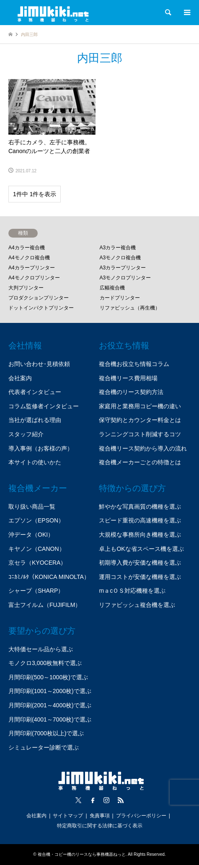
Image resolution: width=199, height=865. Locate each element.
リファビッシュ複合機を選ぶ (137, 604)
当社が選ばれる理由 (34, 420)
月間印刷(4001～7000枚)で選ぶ (49, 719)
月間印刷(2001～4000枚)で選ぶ (49, 705)
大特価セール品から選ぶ (40, 649)
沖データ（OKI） (31, 534)
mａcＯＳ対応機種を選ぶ (132, 590)
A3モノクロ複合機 (120, 258)
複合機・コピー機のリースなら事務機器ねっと (82, 854)
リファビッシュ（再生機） (130, 308)
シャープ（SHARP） (36, 590)
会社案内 (20, 378)
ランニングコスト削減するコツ (140, 434)
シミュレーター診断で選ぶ (43, 747)
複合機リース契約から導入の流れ (143, 448)
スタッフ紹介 (26, 434)
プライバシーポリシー (141, 816)
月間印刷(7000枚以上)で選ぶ (46, 733)
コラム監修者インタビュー (43, 406)
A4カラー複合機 (26, 248)
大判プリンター (26, 288)
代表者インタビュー (34, 392)
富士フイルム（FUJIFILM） (44, 604)
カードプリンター (120, 298)
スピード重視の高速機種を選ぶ (140, 520)
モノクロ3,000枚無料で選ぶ (45, 663)
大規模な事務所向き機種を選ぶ (140, 534)
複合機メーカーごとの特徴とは (140, 462)
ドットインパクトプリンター (41, 308)
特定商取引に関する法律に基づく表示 (99, 826)
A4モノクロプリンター (34, 278)
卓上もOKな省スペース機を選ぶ (141, 548)
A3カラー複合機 (118, 248)
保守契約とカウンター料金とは (140, 420)
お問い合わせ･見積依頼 (39, 364)
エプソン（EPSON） (36, 520)
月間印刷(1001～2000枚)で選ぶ (49, 691)
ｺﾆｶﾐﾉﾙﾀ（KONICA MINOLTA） (49, 576)
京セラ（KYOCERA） (37, 562)
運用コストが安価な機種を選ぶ (140, 576)
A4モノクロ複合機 (29, 258)
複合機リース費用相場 (128, 378)
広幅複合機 (112, 288)
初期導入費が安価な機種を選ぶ (140, 562)
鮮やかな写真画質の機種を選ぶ (140, 506)
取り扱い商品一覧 (31, 506)
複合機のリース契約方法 (131, 392)
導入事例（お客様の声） (40, 448)
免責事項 (100, 816)
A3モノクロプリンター (125, 278)
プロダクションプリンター (38, 298)
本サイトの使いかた (34, 462)
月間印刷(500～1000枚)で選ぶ (48, 677)
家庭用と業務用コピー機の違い (140, 406)
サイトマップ (68, 816)
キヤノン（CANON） (36, 548)
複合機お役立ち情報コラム (134, 364)
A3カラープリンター (123, 268)
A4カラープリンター (31, 268)
